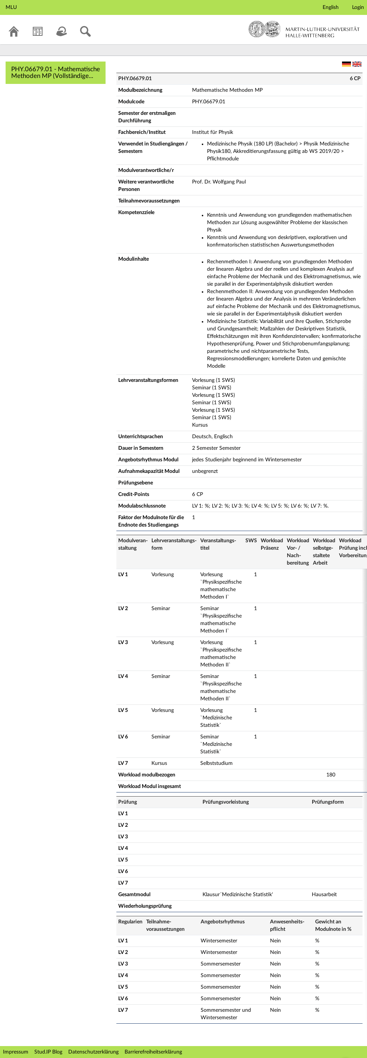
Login (358, 7)
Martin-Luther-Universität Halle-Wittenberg (304, 29)
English (331, 7)
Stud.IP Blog (48, 1052)
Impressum (15, 1052)
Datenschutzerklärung (93, 1052)
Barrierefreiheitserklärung (153, 1052)
